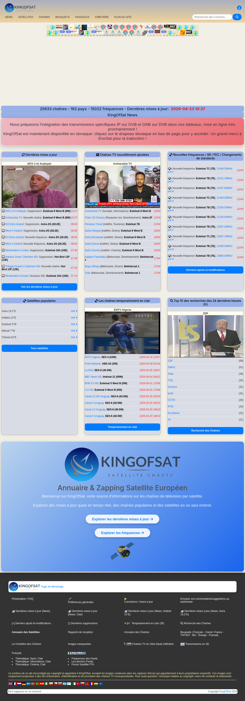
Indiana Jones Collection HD (21, 256)
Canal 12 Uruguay (95, 409)
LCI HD (89, 389)
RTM (170, 406)
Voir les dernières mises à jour (39, 286)
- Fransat (211, 635)
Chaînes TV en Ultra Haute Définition (149, 644)
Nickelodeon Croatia (17, 250)
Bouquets (185, 632)
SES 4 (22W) (108, 357)
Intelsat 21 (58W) (113, 376)
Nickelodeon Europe (17, 275)
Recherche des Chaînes (205, 430)
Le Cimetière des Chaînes (26, 644)
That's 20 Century (95, 217)
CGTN (171, 400)
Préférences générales (81, 601)
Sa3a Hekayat (93, 230)
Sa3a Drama (92, 243)
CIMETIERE (102, 17)
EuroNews (173, 413)
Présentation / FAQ (22, 598)
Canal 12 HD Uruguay (97, 396)
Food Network (93, 363)
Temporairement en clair (122, 427)
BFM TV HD (91, 383)
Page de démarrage (36, 586)
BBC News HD (93, 376)
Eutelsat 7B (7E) (205, 178)
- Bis (193, 635)
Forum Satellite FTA (83, 664)
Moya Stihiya (92, 266)
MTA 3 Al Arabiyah (16, 211)
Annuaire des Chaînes (136, 632)
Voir (74, 311)
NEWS (9, 17)
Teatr (88, 272)
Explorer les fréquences (122, 533)
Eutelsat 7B (133, 224)
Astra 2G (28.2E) (50, 224)
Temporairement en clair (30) (144, 623)
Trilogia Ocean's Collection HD (23, 266)
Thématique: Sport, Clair (29, 658)
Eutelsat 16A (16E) (56, 250)
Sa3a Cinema (92, 250)
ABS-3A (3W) (110, 363)
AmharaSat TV (14, 217)
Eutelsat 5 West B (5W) (113, 383)
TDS (170, 380)
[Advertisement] (122, 68)
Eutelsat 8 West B (140, 211)
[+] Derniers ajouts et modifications (31, 623)
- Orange (201, 635)
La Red (89, 370)
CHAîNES (44, 17)
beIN (170, 393)
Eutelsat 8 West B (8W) (57, 211)
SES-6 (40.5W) (102, 370)
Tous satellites (39, 348)
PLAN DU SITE (123, 17)
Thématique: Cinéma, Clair (30, 664)
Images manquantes (79, 644)
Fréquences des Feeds (85, 658)
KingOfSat (225, 691)
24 (169, 419)
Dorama (172, 386)
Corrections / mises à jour (138, 600)
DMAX (171, 367)
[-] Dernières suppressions (83, 623)
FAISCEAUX (82, 17)
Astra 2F (147, 217)
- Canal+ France (212, 632)
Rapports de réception (80, 632)
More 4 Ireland (14, 230)
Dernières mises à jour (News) (31, 611)
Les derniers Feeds (82, 661)
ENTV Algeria (92, 357)
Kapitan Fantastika (95, 256)
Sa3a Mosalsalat (94, 237)
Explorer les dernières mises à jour (122, 519)
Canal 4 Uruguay (94, 402)
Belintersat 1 (131, 266)
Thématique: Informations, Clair (33, 661)
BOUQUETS (62, 17)
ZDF (170, 360)
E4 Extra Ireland (15, 224)
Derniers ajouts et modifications (205, 269)
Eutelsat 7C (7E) (205, 168)
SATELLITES (25, 17)
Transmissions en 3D (194, 644)
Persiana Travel (93, 224)
